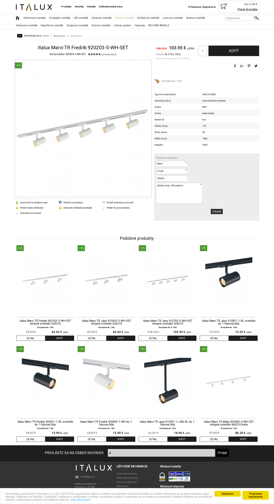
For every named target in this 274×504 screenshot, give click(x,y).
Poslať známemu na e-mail (120, 202)
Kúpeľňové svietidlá (52, 25)
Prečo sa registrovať (127, 482)
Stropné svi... (59, 36)
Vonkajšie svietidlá (59, 17)
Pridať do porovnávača (118, 207)
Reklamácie (122, 486)
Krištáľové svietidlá (148, 17)
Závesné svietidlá (101, 17)
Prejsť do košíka (247, 9)
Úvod (46, 36)
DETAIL (31, 338)
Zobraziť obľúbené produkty (77, 207)
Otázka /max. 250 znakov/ (179, 193)
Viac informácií (80, 499)
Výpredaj (140, 25)
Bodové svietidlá (195, 17)
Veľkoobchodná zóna (110, 6)
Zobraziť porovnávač (30, 213)
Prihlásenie (194, 7)
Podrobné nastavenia (255, 495)
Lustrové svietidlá (173, 17)
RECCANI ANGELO (158, 25)
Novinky (79, 6)
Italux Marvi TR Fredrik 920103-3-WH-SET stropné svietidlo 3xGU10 (45, 322)
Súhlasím (228, 493)
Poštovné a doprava (127, 473)
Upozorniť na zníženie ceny (33, 202)
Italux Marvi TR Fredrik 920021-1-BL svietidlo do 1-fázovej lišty (45, 423)
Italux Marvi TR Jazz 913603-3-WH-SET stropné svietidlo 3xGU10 (106, 322)
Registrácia (209, 7)
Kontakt (91, 6)
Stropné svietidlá (124, 17)
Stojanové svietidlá (77, 25)
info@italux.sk (88, 476)
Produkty (66, 6)
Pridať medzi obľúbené (31, 207)
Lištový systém (122, 25)
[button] (148, 63)
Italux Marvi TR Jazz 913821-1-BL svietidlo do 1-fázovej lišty (228, 322)
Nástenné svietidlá (26, 25)
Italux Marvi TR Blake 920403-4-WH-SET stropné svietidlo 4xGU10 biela (229, 423)
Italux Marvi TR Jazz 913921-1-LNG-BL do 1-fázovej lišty (167, 423)
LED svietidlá (81, 17)
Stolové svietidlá (101, 25)
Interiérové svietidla (34, 17)
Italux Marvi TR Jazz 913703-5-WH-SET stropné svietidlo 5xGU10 (167, 322)
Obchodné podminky (127, 477)
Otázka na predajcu (73, 202)
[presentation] (182, 212)
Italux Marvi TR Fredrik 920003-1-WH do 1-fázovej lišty (106, 423)
